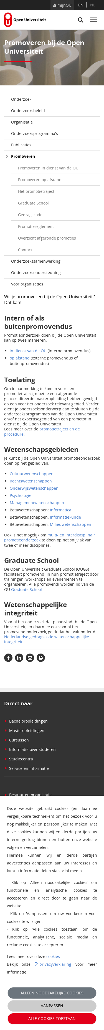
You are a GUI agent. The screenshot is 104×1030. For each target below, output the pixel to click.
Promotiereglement (36, 226)
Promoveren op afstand (40, 179)
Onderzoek (21, 99)
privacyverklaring (55, 964)
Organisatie (22, 122)
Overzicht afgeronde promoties (47, 238)
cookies (53, 956)
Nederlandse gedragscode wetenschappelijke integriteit (46, 639)
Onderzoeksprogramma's (34, 133)
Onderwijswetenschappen (34, 488)
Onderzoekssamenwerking (35, 261)
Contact (25, 249)
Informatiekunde (65, 517)
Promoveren (23, 156)
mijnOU (62, 5)
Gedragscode (30, 214)
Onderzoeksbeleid (28, 110)
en (80, 5)
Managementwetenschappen (37, 502)
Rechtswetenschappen (31, 481)
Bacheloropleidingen (26, 721)
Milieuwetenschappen (70, 524)
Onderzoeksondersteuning (36, 272)
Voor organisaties (27, 284)
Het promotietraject (36, 191)
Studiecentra (18, 759)
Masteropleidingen (24, 730)
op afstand (20, 358)
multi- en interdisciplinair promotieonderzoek (49, 537)
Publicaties (21, 144)
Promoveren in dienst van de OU (48, 168)
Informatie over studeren (30, 749)
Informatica (60, 509)
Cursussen (16, 740)
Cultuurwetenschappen (32, 473)
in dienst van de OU (28, 350)
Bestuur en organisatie (28, 794)
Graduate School (33, 203)
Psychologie (20, 495)
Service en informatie (26, 768)
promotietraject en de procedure (42, 431)
